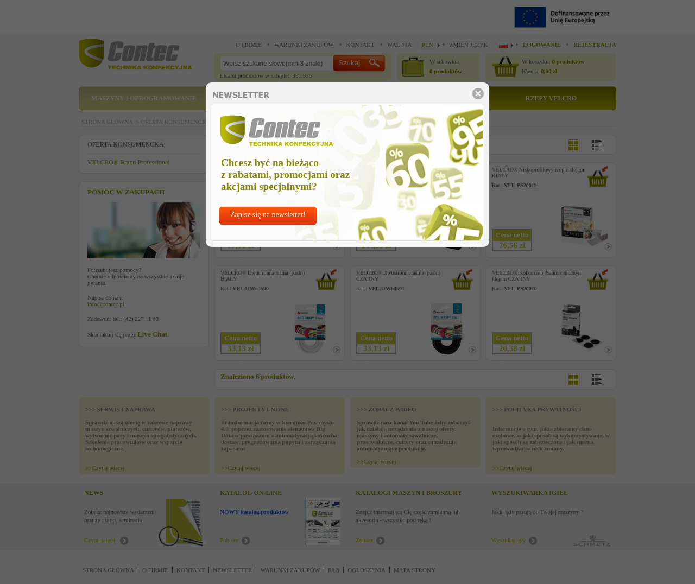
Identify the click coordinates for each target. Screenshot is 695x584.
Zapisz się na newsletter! (268, 215)
